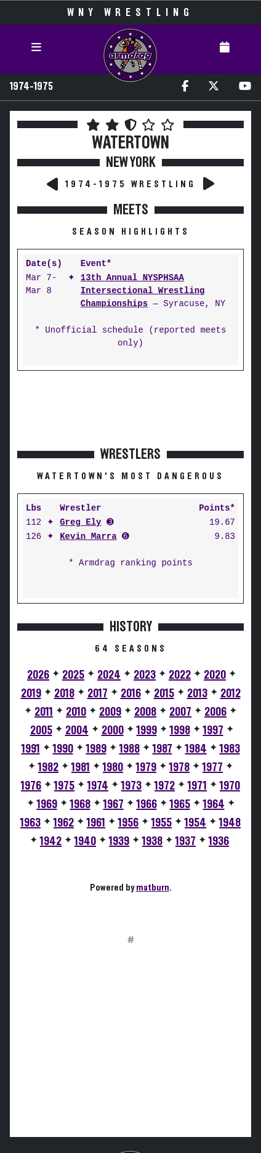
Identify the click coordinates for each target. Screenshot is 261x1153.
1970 (230, 786)
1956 (128, 823)
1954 (195, 823)
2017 (97, 693)
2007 (180, 712)
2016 (131, 693)
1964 (214, 804)
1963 (30, 823)
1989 (96, 749)
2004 (77, 730)
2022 (180, 675)
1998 (180, 730)
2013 (197, 693)
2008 (145, 712)
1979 (146, 767)
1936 (219, 841)
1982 (48, 767)
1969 (47, 804)
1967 (113, 804)
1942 (51, 841)
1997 (213, 730)
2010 (76, 712)
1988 (129, 749)
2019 (31, 693)
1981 (80, 767)
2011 (43, 712)
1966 (147, 804)
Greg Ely (80, 522)
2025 (73, 675)
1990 (63, 749)
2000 (113, 730)
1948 (230, 823)
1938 (152, 841)
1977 (213, 767)
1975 (64, 786)
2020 (215, 675)
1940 (85, 841)
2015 (164, 693)
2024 (109, 675)
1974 (97, 786)
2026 (38, 675)
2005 (41, 730)
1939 (119, 841)
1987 (162, 749)
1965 (180, 804)
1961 (96, 823)
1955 (161, 823)
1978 (179, 767)
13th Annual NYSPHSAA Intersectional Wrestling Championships (143, 291)
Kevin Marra (88, 537)
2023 (145, 675)
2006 (215, 712)
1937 (185, 841)
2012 (230, 693)
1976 (31, 786)
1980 (113, 767)
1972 (165, 786)
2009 (110, 712)
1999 (147, 730)
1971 (197, 786)
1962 (64, 823)
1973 (131, 786)
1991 (31, 749)
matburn (152, 887)
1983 (230, 749)
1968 (80, 804)
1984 (196, 749)
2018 (64, 693)
